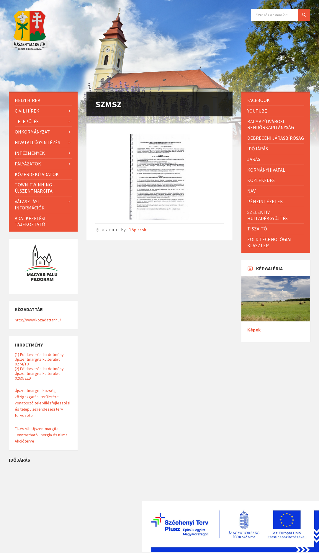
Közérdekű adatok (37, 174)
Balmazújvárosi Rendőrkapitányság (270, 124)
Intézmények (30, 153)
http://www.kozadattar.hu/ (38, 320)
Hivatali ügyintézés (37, 142)
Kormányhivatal (266, 170)
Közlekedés (261, 180)
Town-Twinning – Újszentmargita (35, 188)
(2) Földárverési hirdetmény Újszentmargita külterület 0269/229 (39, 373)
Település (27, 121)
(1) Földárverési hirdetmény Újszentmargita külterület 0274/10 (39, 359)
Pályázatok (28, 164)
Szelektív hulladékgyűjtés (267, 215)
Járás (253, 159)
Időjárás (257, 149)
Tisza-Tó (257, 229)
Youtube (257, 111)
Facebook (258, 100)
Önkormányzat (32, 132)
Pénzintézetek (265, 201)
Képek (254, 330)
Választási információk (30, 205)
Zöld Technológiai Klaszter (269, 242)
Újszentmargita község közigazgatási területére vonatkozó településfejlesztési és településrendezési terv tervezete (42, 403)
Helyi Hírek (27, 100)
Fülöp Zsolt (136, 229)
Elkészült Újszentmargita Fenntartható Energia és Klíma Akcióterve (41, 435)
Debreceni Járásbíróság (275, 138)
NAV (251, 191)
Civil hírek (27, 111)
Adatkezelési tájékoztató (30, 221)
